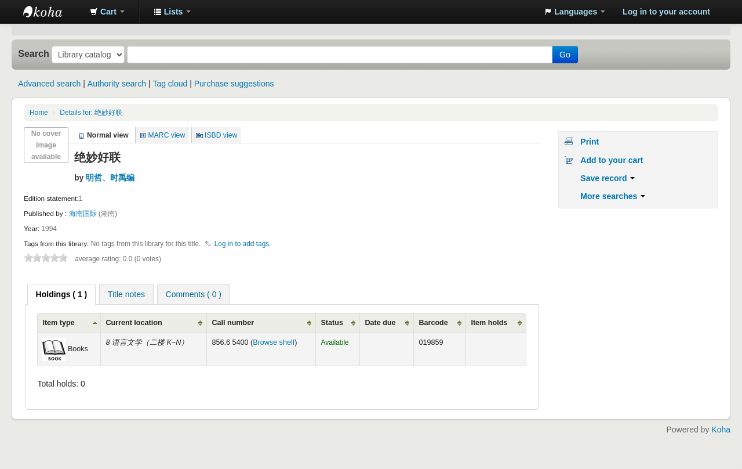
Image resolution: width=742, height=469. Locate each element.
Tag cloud (169, 83)
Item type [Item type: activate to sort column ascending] (58, 323)
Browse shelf (273, 342)
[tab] (61, 294)
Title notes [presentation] (126, 294)
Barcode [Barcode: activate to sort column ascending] (433, 323)
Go (564, 54)
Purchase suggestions (234, 83)
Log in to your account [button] (666, 11)
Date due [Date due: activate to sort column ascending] (380, 323)
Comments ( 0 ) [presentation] (193, 294)
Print (589, 141)
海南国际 (84, 214)
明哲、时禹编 (110, 177)
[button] (107, 11)
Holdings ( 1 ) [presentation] (62, 294)
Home (39, 113)
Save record (607, 178)
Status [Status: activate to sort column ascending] (332, 323)
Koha (720, 429)
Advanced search (49, 83)
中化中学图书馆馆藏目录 (52, 11)
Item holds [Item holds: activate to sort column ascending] (489, 323)
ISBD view (221, 135)
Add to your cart (611, 160)
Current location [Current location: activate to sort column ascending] (134, 323)
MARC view (167, 135)
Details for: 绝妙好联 (91, 113)
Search (33, 53)
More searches (612, 196)
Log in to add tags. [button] (242, 244)
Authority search (117, 83)
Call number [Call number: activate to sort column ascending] (233, 323)
